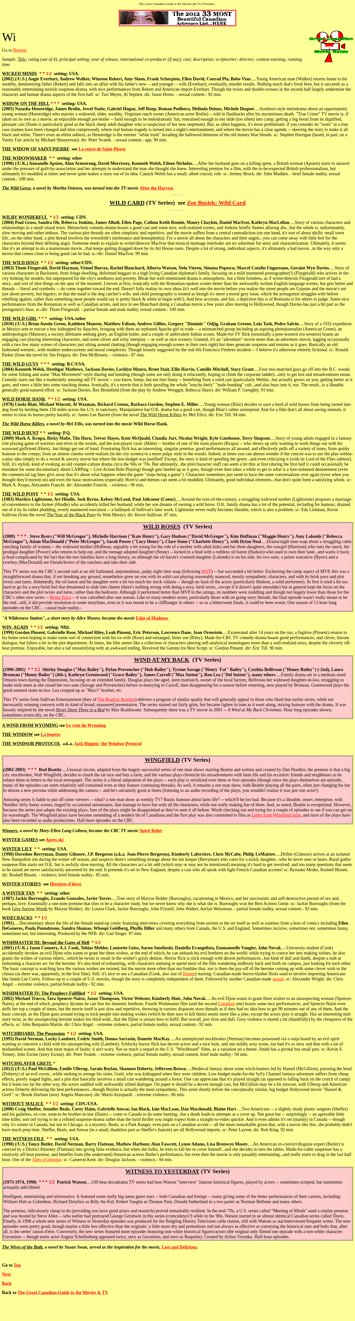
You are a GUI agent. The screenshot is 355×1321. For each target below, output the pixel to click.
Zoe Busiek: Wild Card (216, 202)
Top (17, 1265)
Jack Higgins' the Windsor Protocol (108, 743)
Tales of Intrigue (46, 1159)
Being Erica (60, 597)
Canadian (226, 1003)
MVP (206, 571)
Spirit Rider (150, 830)
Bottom (19, 50)
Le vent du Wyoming (86, 725)
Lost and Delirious (179, 1247)
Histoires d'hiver (66, 884)
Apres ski (55, 839)
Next (6, 1274)
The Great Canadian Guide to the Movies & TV (63, 1292)
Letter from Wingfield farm (276, 815)
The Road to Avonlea (116, 699)
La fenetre (50, 734)
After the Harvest (156, 188)
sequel (278, 978)
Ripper (189, 973)
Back (7, 1283)
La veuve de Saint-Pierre (102, 149)
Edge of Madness (152, 618)
